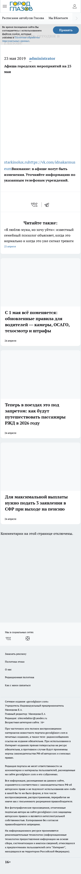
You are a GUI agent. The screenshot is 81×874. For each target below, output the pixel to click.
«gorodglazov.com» (37, 701)
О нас (8, 669)
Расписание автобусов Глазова (23, 18)
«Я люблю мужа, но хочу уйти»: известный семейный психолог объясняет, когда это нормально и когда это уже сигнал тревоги (40, 238)
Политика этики (14, 661)
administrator (42, 58)
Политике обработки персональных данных (21, 39)
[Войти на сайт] (74, 6)
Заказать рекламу (15, 653)
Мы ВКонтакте (58, 18)
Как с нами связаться (17, 685)
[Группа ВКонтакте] (8, 638)
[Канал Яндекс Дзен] (27, 638)
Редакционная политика (19, 677)
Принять (66, 30)
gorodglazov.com (55, 732)
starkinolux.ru (16, 162)
